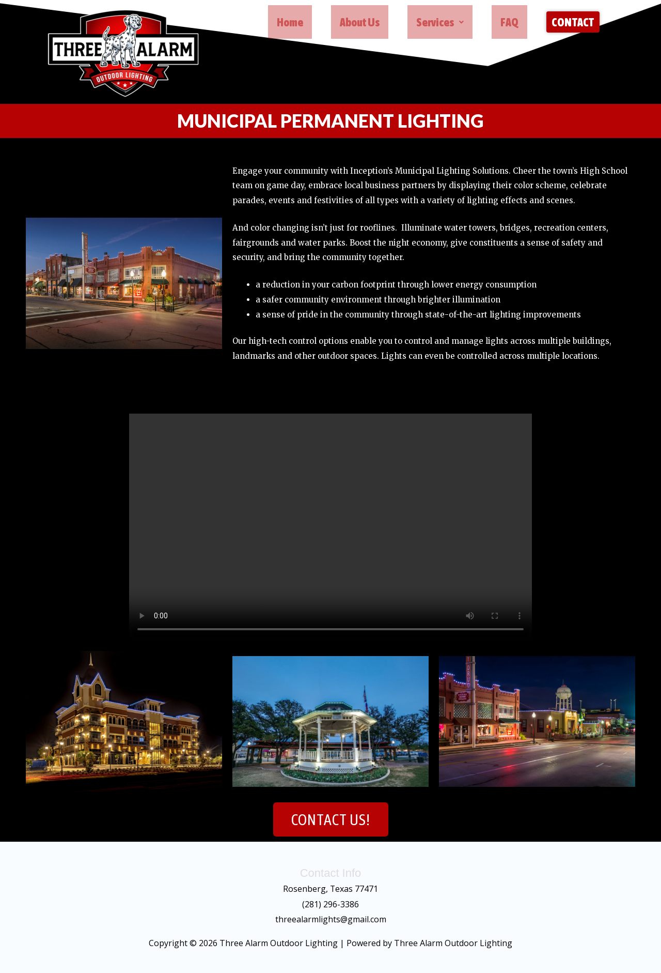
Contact (573, 24)
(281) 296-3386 (330, 904)
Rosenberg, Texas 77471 (331, 888)
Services (441, 24)
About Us (361, 24)
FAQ (510, 24)
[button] (441, 23)
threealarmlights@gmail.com (330, 919)
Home (291, 24)
